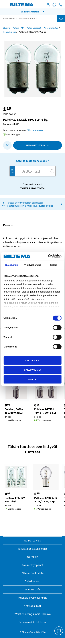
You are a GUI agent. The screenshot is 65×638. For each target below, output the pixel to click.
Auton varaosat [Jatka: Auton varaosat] (34, 27)
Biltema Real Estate (32, 573)
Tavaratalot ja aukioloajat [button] (32, 548)
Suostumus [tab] (11, 264)
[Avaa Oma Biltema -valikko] (48, 4)
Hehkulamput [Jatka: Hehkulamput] (9, 31)
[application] (59, 631)
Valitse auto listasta (32, 188)
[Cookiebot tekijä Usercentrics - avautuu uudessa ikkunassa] (48, 256)
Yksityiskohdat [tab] (32, 264)
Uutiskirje (32, 557)
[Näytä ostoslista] (54, 4)
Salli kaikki (32, 360)
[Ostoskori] (60, 4)
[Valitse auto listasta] (60, 204)
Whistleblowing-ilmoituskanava (32, 614)
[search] (32, 18)
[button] (32, 11)
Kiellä (32, 379)
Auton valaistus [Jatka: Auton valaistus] (51, 27)
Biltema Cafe (32, 589)
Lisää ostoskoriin (37, 145)
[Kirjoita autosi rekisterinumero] (31, 171)
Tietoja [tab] (53, 264)
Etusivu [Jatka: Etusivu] (6, 27)
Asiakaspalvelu (32, 540)
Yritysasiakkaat (32, 606)
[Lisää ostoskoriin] (7, 145)
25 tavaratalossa (34, 129)
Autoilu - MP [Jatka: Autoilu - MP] (18, 27)
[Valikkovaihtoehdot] (5, 5)
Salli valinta (32, 369)
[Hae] (61, 18)
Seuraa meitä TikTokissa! (32, 622)
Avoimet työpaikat (32, 565)
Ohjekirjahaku (32, 581)
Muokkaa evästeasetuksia (32, 597)
